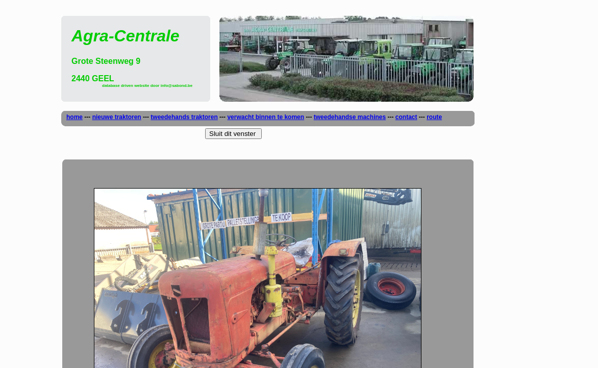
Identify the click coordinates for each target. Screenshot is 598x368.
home (74, 117)
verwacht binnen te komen (265, 117)
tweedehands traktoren (184, 117)
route (434, 117)
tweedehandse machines (350, 117)
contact (406, 117)
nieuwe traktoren (116, 117)
